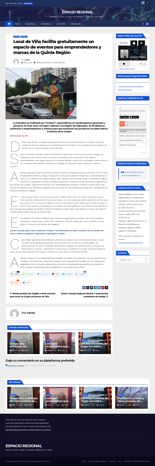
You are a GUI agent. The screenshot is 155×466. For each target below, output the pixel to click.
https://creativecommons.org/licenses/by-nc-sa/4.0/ (28, 430)
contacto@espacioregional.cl (130, 243)
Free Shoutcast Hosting (128, 86)
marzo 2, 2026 (126, 405)
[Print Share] (55, 274)
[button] (143, 24)
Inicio (18, 24)
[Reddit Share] (15, 283)
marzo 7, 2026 (89, 405)
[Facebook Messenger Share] (43, 274)
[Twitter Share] (15, 274)
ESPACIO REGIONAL (77, 12)
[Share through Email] (27, 283)
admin (27, 60)
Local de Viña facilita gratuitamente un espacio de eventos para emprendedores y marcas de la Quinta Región (57, 47)
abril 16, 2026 (17, 405)
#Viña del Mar (59, 63)
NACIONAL (31, 24)
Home (84, 461)
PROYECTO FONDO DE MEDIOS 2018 (136, 461)
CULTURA (61, 24)
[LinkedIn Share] (67, 274)
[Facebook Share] (81, 274)
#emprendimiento (44, 63)
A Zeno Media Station (126, 68)
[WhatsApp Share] (28, 274)
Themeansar (45, 461)
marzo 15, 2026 (54, 405)
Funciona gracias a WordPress (16, 461)
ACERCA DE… (76, 24)
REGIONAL (46, 24)
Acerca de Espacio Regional (97, 461)
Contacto (113, 461)
